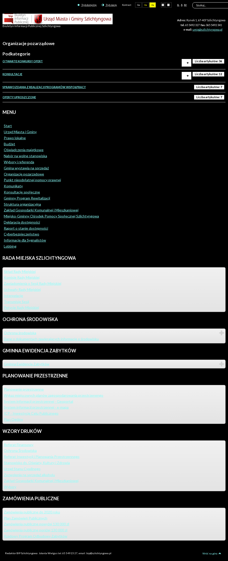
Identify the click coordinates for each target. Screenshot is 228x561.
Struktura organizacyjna (22, 204)
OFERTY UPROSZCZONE (19, 97)
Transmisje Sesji (16, 301)
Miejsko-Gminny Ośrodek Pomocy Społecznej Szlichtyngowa (51, 216)
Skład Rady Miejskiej (20, 271)
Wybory (10, 487)
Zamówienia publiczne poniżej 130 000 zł (36, 530)
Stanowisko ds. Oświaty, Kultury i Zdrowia (37, 462)
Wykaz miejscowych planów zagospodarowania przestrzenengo (53, 395)
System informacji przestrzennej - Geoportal (38, 401)
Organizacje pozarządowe (24, 174)
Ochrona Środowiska (20, 450)
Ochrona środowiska (20, 333)
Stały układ (163, 4)
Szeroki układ (168, 4)
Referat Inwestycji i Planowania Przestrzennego (41, 456)
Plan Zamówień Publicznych (25, 518)
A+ (185, 5)
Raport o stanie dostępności (26, 228)
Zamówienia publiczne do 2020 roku (32, 512)
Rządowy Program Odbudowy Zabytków (35, 536)
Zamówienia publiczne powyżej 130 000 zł (36, 524)
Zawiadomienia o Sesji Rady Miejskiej (32, 283)
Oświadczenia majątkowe (24, 150)
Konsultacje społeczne (22, 192)
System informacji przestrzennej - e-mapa (36, 407)
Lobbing (10, 246)
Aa (138, 5)
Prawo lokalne (15, 138)
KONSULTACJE (12, 74)
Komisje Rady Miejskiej (21, 277)
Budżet (9, 144)
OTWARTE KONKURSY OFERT (23, 61)
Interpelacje (13, 295)
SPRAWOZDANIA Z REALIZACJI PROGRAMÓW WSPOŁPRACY (44, 87)
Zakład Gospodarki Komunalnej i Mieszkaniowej (41, 210)
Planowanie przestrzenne (24, 389)
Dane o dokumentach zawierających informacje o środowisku (51, 339)
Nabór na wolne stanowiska (25, 156)
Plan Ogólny (13, 419)
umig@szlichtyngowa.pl (207, 29)
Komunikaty (13, 186)
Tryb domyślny (87, 5)
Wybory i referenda (19, 162)
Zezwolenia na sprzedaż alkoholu (29, 475)
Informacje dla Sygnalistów (25, 240)
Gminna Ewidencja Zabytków (26, 364)
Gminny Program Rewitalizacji (27, 198)
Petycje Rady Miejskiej (21, 307)
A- (178, 5)
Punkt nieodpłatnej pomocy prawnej (32, 180)
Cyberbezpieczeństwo (21, 234)
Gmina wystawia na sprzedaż (26, 168)
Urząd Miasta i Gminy (20, 132)
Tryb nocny (109, 5)
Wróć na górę (211, 553)
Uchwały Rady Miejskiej (22, 289)
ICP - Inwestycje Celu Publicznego (31, 413)
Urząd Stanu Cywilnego (22, 469)
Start (8, 126)
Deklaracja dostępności (22, 222)
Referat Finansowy (18, 445)
